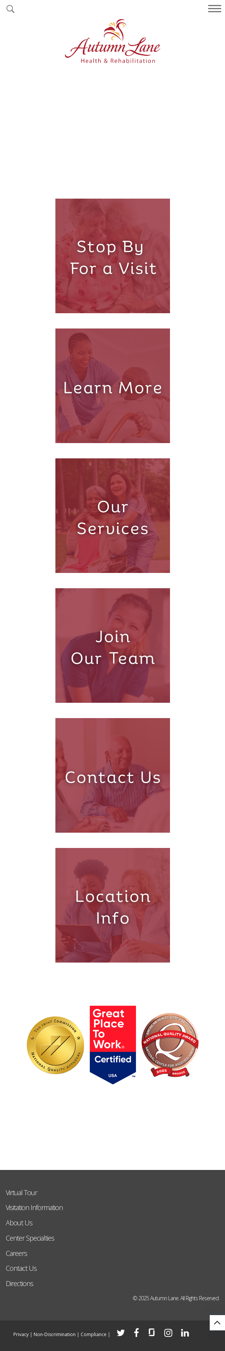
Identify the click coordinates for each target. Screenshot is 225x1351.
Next (213, 125)
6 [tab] (137, 179)
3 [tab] (100, 179)
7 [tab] (149, 179)
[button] (10, 9)
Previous (11, 125)
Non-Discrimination (55, 1334)
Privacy (21, 1334)
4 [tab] (112, 179)
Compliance (94, 1334)
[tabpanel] (112, 131)
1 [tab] (76, 179)
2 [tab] (88, 179)
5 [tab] (125, 179)
